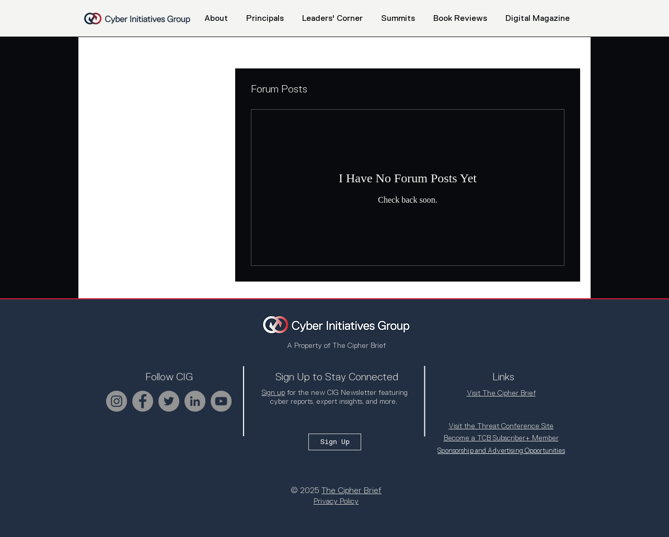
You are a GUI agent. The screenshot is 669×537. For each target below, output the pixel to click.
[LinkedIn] (194, 401)
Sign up (273, 392)
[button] (398, 18)
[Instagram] (116, 401)
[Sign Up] (334, 442)
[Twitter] (168, 401)
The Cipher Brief (351, 490)
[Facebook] (142, 401)
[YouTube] (221, 401)
